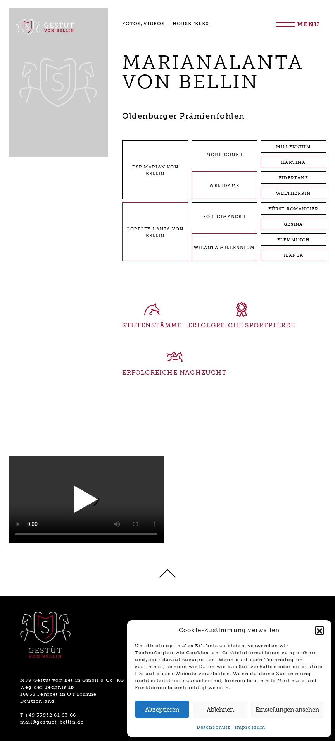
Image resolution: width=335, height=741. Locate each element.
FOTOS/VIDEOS (143, 23)
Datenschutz (213, 727)
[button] (319, 630)
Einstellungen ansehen (287, 709)
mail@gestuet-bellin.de (52, 722)
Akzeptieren (162, 709)
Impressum (250, 727)
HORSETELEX (191, 23)
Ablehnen (220, 709)
